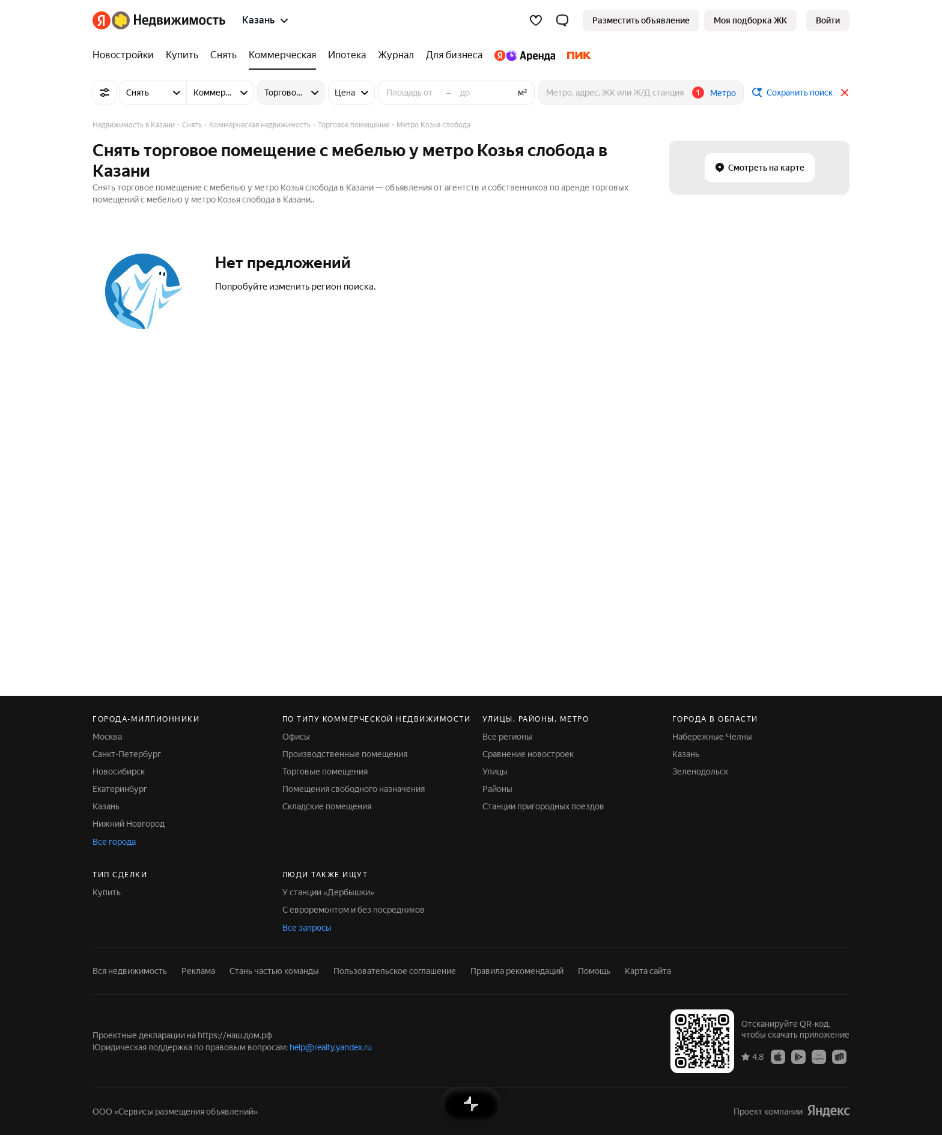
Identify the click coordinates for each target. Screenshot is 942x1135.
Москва (107, 736)
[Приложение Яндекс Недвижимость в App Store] (778, 1056)
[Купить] (182, 55)
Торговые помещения (325, 771)
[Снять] (223, 55)
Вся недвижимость (130, 971)
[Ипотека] (347, 55)
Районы (497, 789)
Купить (107, 892)
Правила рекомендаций (517, 971)
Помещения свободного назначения (353, 789)
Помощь (594, 971)
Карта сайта (648, 971)
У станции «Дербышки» (328, 892)
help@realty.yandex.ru (331, 1047)
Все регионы (507, 736)
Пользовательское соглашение (394, 971)
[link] (827, 20)
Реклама (198, 971)
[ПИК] (576, 55)
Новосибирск (119, 771)
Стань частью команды (274, 971)
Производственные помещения (344, 754)
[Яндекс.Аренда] (524, 55)
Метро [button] (723, 93)
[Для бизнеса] (454, 55)
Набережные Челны (712, 736)
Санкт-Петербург (127, 754)
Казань (106, 806)
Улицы (495, 771)
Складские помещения (326, 806)
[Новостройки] (126, 55)
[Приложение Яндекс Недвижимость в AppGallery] (819, 1056)
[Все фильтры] (105, 93)
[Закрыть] (844, 92)
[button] (562, 20)
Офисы (296, 736)
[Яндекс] (102, 20)
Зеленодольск (700, 771)
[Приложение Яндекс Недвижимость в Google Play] (798, 1056)
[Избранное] (536, 20)
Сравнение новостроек (528, 754)
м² (522, 92)
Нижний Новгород (129, 824)
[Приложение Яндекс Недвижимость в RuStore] (839, 1056)
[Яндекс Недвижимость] (168, 20)
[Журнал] (396, 55)
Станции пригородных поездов (543, 806)
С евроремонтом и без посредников (353, 909)
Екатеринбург (120, 789)
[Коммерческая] (282, 55)
